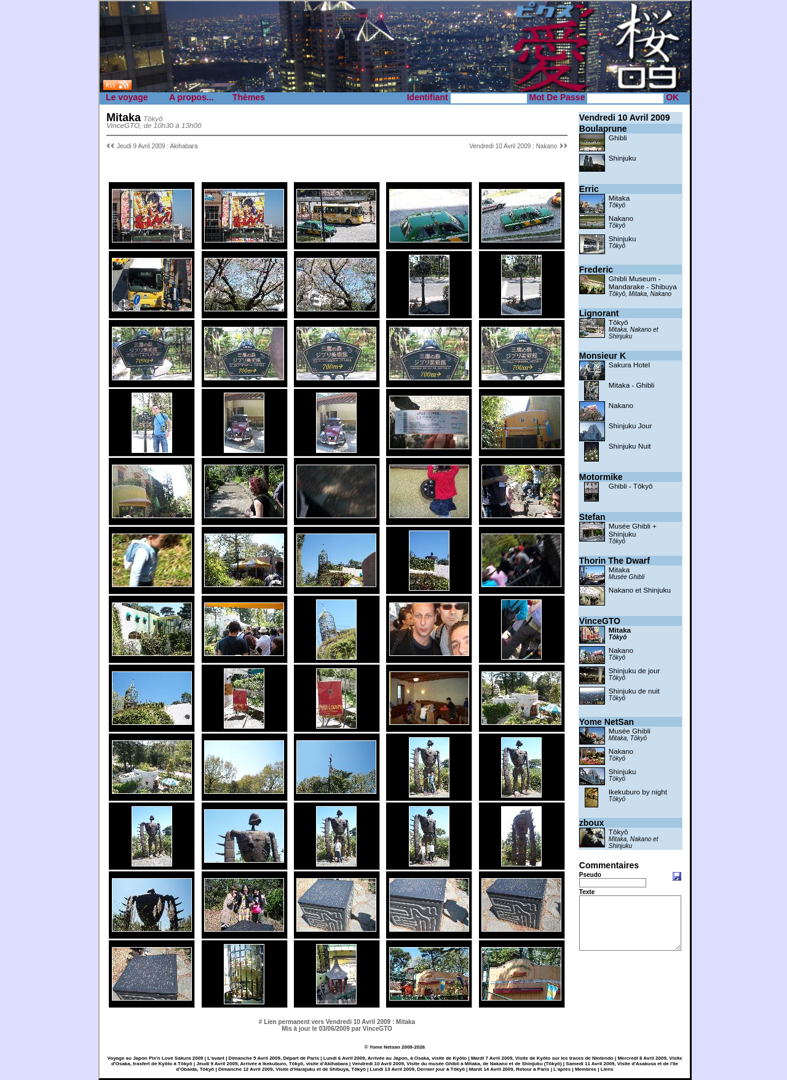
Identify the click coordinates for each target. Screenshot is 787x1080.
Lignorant (599, 313)
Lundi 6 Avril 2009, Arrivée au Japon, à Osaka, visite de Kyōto (395, 1058)
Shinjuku (622, 158)
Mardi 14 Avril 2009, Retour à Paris (509, 1069)
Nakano (621, 218)
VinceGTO (599, 621)
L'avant (215, 1058)
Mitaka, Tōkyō (628, 738)
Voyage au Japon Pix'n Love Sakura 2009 (156, 1058)
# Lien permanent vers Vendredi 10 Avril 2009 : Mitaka (337, 1021)
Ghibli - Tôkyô (631, 486)
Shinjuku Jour (630, 426)
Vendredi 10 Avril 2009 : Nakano (513, 146)
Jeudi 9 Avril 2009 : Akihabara (157, 146)
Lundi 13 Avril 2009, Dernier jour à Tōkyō (417, 1069)
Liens (607, 1069)
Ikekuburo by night (638, 792)
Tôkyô (617, 205)
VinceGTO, (123, 125)
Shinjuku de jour (634, 670)
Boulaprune (603, 129)
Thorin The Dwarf (614, 561)
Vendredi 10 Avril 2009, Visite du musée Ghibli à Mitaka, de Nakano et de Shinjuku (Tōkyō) (457, 1063)
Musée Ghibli (626, 577)
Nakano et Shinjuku (640, 590)
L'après (562, 1069)
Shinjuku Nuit (630, 446)
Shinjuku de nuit (634, 691)
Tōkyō (617, 758)
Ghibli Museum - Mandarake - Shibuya (643, 282)
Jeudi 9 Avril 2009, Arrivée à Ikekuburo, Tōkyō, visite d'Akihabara (271, 1063)
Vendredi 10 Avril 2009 (624, 117)
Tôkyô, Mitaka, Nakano (640, 293)
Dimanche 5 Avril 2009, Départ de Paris (274, 1058)
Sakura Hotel (629, 365)
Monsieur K (602, 356)
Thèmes (248, 97)
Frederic (596, 269)
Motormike (601, 477)
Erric (589, 189)
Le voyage (127, 97)
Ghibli (618, 138)
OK (672, 97)
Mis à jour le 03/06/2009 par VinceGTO (337, 1028)
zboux (591, 823)
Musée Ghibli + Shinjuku (633, 530)
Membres (585, 1069)
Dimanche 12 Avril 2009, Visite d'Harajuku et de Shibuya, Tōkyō (292, 1069)
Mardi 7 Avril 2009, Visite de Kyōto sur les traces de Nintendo (542, 1058)
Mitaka (619, 198)
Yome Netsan (385, 1047)
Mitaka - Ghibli (632, 385)
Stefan (592, 517)
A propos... (191, 97)
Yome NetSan (606, 722)
